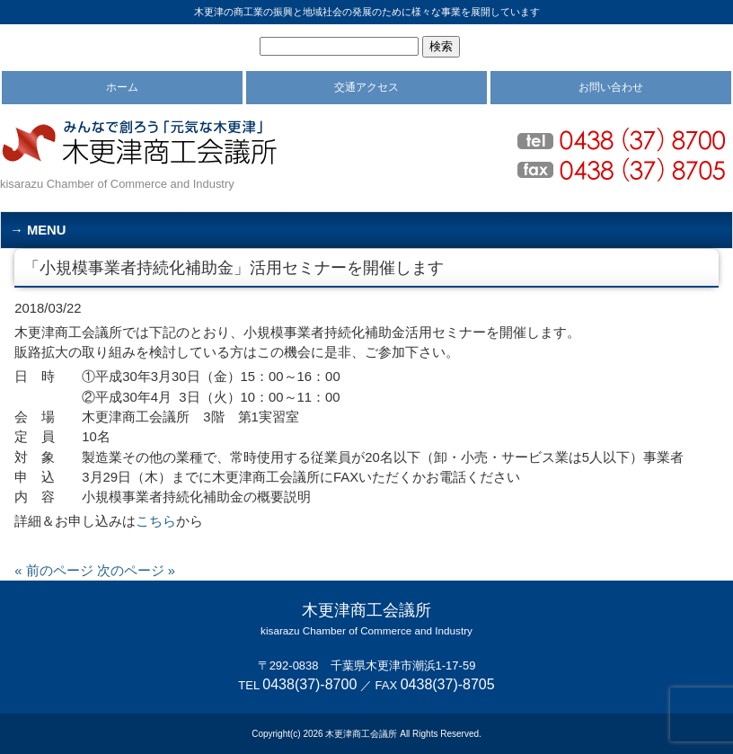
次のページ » (136, 570)
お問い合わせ (610, 87)
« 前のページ (53, 570)
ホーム (122, 87)
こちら (156, 521)
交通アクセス (366, 87)
